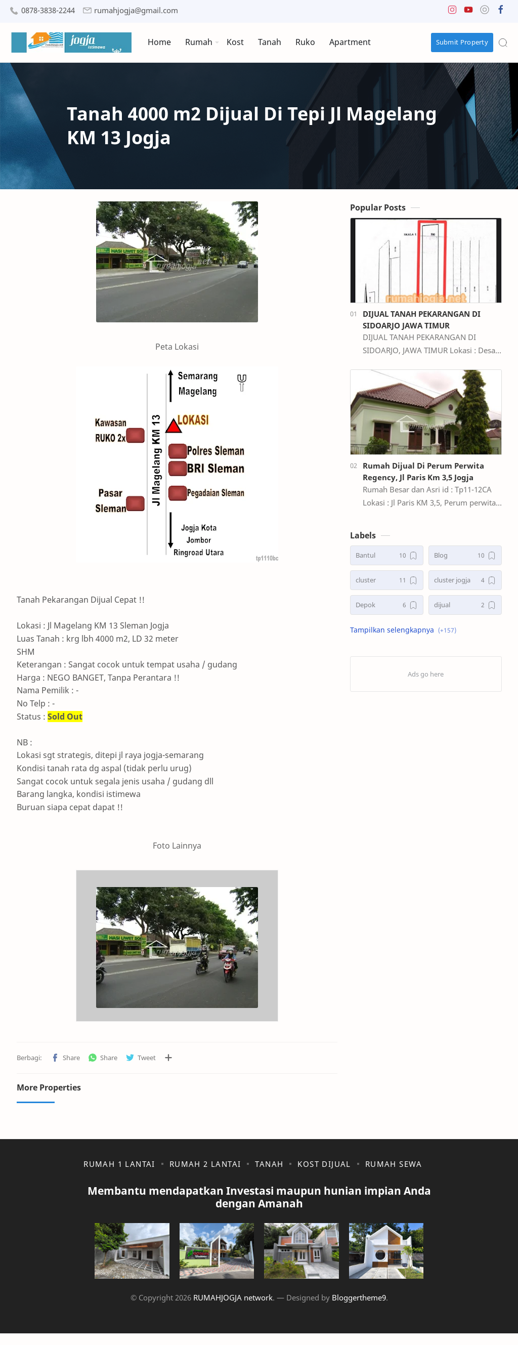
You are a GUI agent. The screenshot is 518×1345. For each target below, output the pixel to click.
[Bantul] (392, 558)
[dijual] (471, 608)
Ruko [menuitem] (305, 42)
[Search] (502, 42)
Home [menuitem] (159, 42)
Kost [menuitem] (235, 42)
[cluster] (392, 583)
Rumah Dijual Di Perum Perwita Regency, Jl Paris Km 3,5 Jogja (429, 474)
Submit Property (462, 42)
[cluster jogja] (471, 583)
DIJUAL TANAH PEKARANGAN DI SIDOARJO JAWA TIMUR (428, 322)
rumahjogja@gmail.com (136, 10)
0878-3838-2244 (48, 10)
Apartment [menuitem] (350, 42)
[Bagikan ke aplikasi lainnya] (162, 1060)
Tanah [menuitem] (269, 42)
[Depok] (392, 608)
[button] (452, 12)
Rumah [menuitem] (198, 42)
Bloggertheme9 (359, 1309)
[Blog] (471, 558)
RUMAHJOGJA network (233, 1309)
